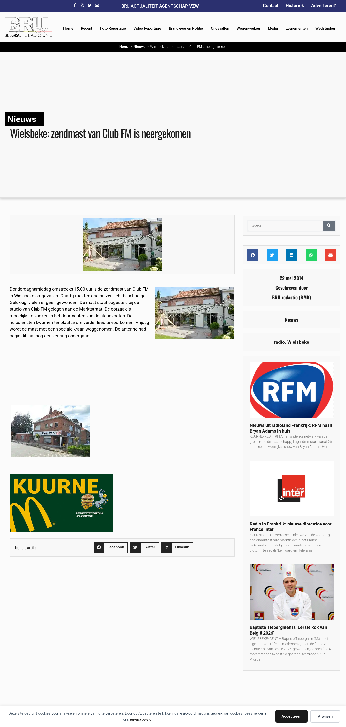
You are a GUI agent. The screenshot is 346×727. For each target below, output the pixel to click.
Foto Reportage (113, 28)
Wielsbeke (298, 342)
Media (273, 28)
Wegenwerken (248, 28)
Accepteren (291, 716)
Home (68, 28)
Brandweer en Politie (186, 28)
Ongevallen (220, 28)
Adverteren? (323, 5)
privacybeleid (140, 719)
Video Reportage (147, 28)
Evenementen (297, 28)
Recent (86, 28)
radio (279, 342)
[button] (111, 547)
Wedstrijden (325, 28)
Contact (270, 5)
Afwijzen (325, 716)
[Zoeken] (329, 226)
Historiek (295, 5)
